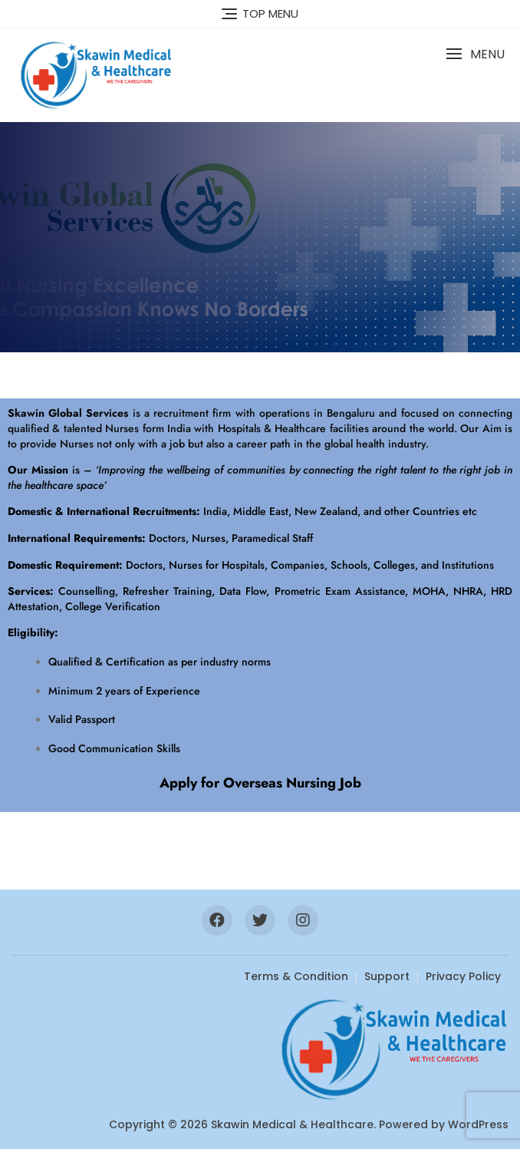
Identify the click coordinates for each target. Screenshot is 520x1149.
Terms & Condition (296, 976)
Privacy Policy (463, 976)
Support (387, 976)
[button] (475, 54)
